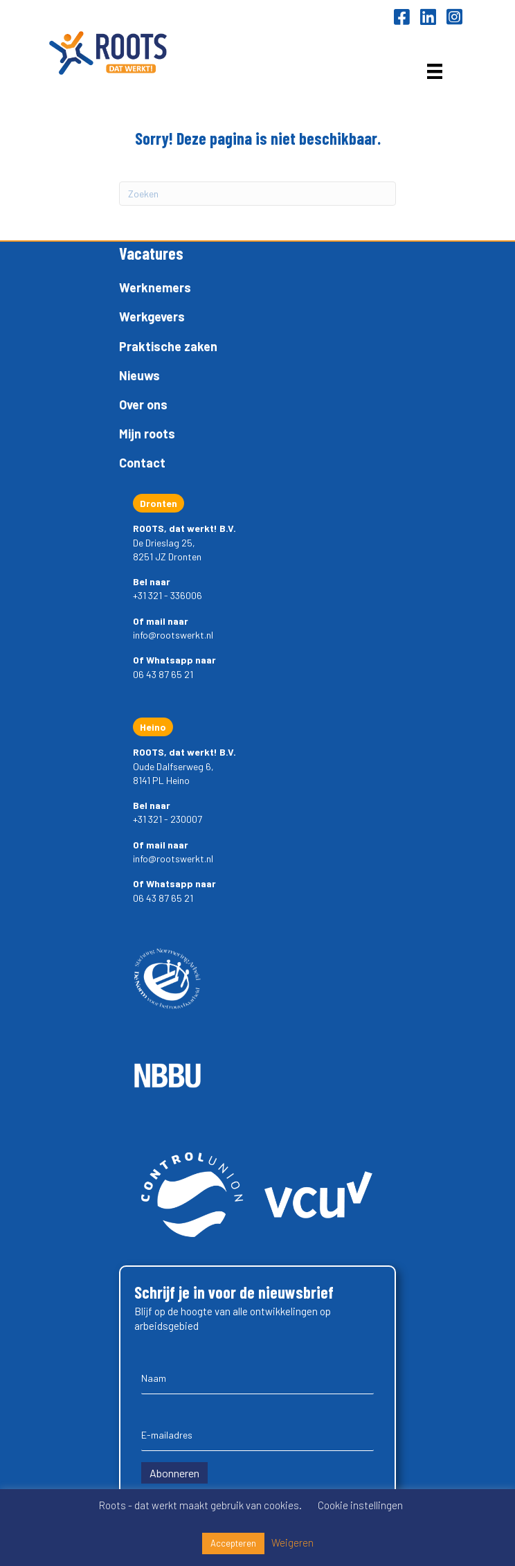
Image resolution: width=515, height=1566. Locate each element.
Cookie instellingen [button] (360, 1505)
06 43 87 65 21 (163, 674)
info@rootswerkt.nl (173, 635)
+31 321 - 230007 (167, 819)
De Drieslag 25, (164, 543)
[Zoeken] (257, 193)
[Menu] (434, 71)
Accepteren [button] (233, 1543)
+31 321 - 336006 (167, 595)
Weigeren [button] (292, 1542)
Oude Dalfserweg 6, (173, 766)
